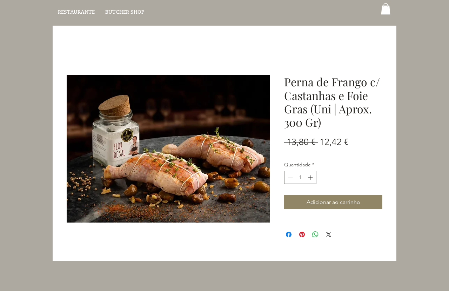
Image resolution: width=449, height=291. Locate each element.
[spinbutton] (300, 177)
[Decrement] (289, 177)
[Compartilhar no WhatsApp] (315, 234)
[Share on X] (328, 234)
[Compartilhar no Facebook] (288, 234)
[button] (385, 8)
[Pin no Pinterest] (302, 234)
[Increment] (311, 177)
